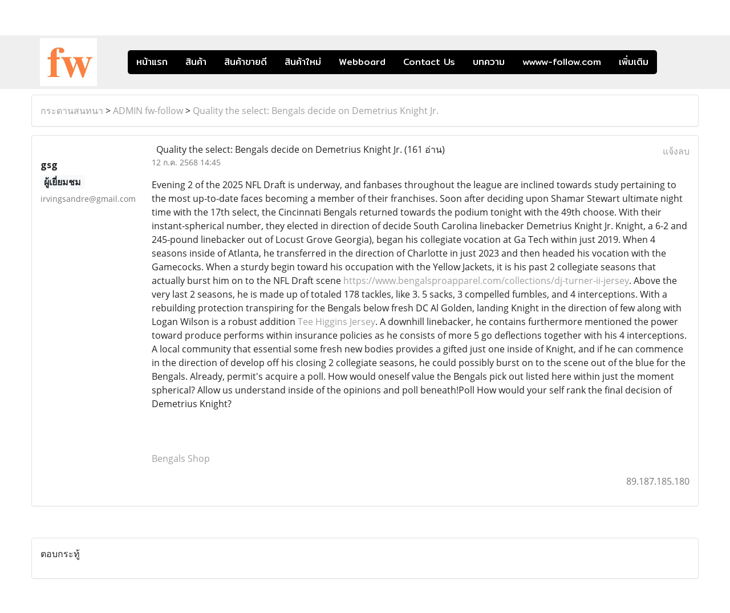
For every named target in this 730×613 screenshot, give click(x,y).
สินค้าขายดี (245, 62)
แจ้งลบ (676, 151)
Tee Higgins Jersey (336, 321)
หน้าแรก (152, 62)
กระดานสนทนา (71, 110)
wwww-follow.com (561, 62)
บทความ (489, 62)
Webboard (362, 62)
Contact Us (429, 62)
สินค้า (195, 62)
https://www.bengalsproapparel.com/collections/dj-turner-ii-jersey (486, 280)
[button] (674, 62)
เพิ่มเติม (633, 62)
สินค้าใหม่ (303, 62)
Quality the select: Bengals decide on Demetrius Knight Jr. (316, 110)
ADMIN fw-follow (148, 110)
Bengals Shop (181, 458)
